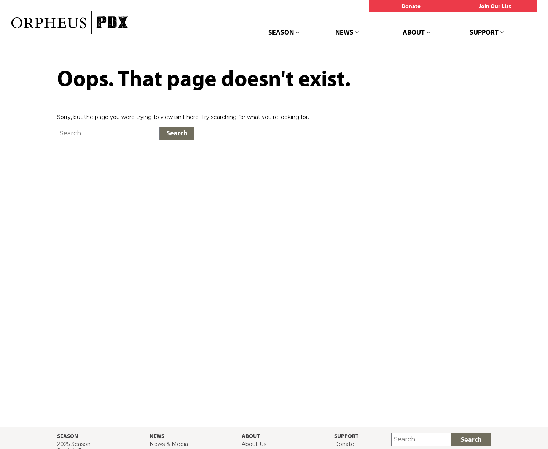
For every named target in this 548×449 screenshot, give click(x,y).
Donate (344, 444)
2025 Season (74, 444)
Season (283, 32)
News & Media (169, 444)
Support (487, 32)
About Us (254, 444)
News (347, 32)
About (416, 32)
